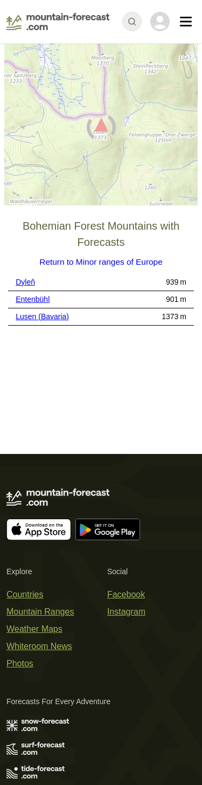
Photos (19, 663)
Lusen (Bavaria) (42, 316)
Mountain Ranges (40, 611)
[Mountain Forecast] (57, 21)
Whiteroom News (39, 646)
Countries (24, 594)
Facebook (126, 594)
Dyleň (25, 282)
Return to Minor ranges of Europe (100, 262)
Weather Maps (34, 628)
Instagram (126, 611)
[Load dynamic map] (101, 129)
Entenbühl (33, 299)
